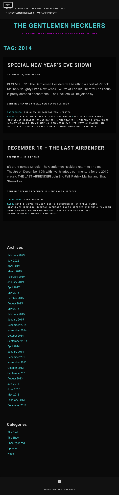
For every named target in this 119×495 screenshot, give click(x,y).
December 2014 (17, 325)
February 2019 (16, 276)
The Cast (13, 432)
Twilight (35, 214)
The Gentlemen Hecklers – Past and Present (31, 13)
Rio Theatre (15, 126)
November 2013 (17, 362)
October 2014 (16, 335)
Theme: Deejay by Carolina (59, 489)
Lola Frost (101, 120)
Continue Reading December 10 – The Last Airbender (42, 191)
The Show (30, 112)
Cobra (39, 116)
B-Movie (28, 116)
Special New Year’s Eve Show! (49, 65)
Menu (8, 5)
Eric (38, 74)
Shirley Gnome (56, 126)
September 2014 (17, 341)
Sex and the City (79, 210)
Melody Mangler (18, 123)
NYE (74, 123)
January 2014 (16, 351)
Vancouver (89, 126)
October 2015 (16, 298)
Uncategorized (48, 112)
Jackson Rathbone (49, 207)
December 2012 (17, 405)
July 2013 (13, 383)
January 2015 (16, 319)
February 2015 (16, 314)
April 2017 (14, 287)
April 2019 (14, 266)
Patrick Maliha (88, 123)
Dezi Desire (64, 116)
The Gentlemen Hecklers (59, 25)
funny (99, 116)
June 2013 (14, 389)
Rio (103, 123)
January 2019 (16, 282)
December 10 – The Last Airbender (56, 148)
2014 (18, 116)
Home (9, 9)
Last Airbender (73, 207)
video (11, 453)
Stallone (74, 126)
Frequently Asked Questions (48, 9)
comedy (50, 116)
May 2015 (13, 308)
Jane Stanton (66, 120)
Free (90, 116)
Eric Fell (80, 116)
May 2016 (13, 292)
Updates (65, 112)
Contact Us (21, 9)
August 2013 (15, 378)
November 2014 (17, 330)
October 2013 (16, 367)
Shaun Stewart (35, 126)
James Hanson (46, 120)
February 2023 (16, 255)
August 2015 (15, 303)
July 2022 (13, 260)
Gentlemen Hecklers (21, 120)
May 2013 (13, 394)
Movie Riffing (40, 123)
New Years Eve (60, 123)
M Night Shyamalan (98, 207)
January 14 (84, 120)
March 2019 (15, 271)
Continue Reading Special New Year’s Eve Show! (38, 104)
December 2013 (17, 357)
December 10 (65, 204)
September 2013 (17, 373)
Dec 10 (51, 204)
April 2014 (14, 346)
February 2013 (16, 400)
